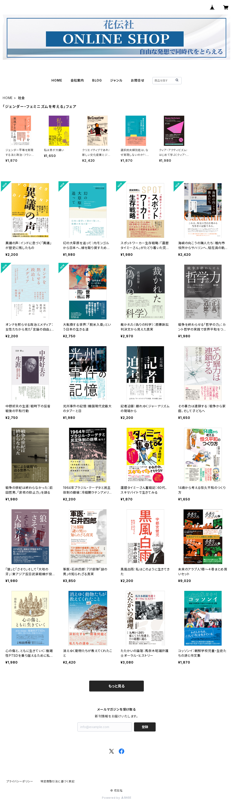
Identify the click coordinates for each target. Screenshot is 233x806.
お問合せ (137, 80)
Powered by (116, 797)
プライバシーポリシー (19, 781)
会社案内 (77, 80)
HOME (56, 80)
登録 (145, 727)
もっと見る (116, 686)
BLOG (97, 80)
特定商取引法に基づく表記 (58, 781)
